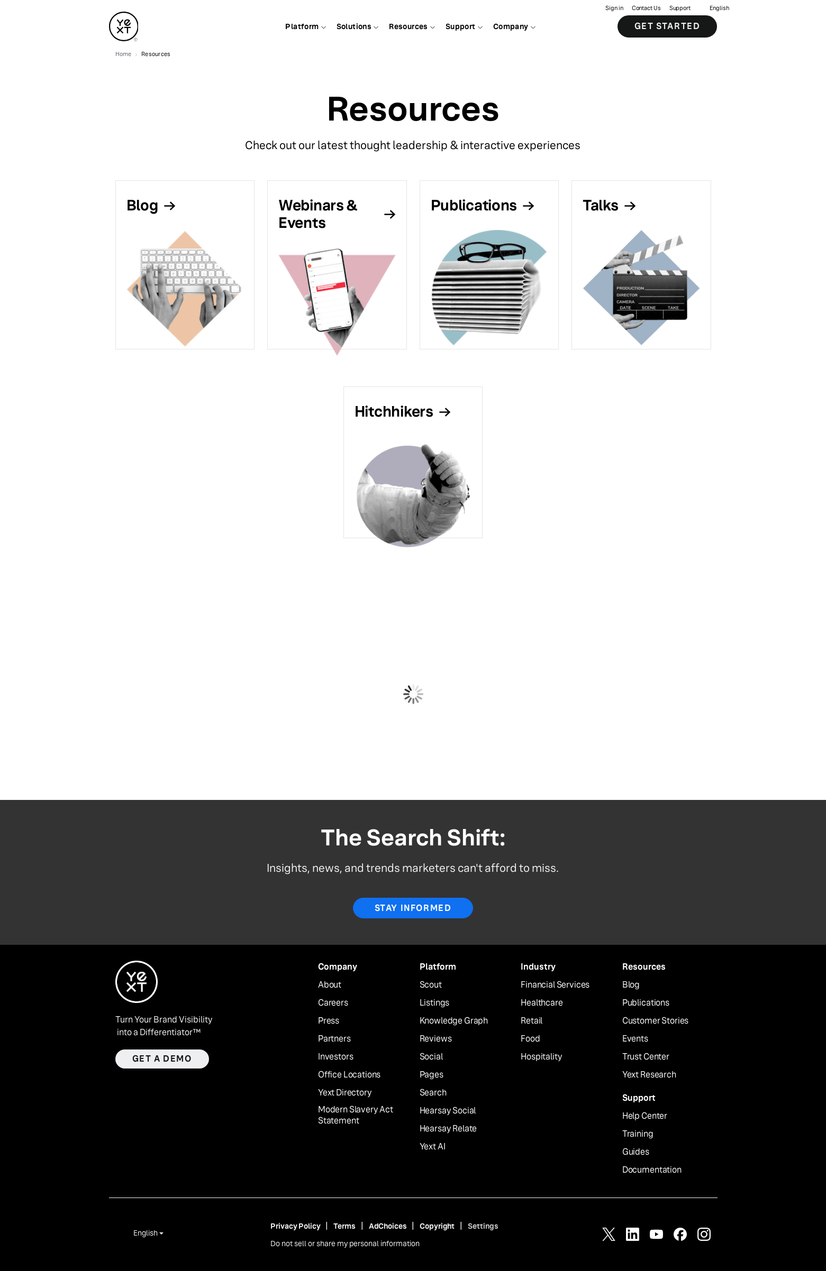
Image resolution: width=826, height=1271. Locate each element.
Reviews (436, 1039)
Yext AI (433, 1146)
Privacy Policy (295, 1226)
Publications (645, 1003)
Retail (531, 1021)
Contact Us (646, 8)
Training (637, 1134)
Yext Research (649, 1075)
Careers (333, 1003)
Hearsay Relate (448, 1128)
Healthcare (541, 1003)
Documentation (652, 1170)
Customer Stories (655, 1021)
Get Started (667, 26)
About (329, 985)
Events (635, 1039)
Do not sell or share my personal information (345, 1243)
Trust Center (645, 1057)
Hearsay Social (448, 1111)
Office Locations (349, 1075)
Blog (631, 985)
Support (680, 8)
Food (530, 1039)
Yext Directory (345, 1093)
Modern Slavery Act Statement (355, 1115)
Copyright (437, 1226)
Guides (635, 1152)
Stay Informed (413, 908)
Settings (483, 1226)
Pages (431, 1075)
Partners (334, 1039)
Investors (335, 1057)
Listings (435, 1003)
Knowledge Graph (454, 1021)
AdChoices (388, 1226)
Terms (344, 1226)
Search (433, 1093)
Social (431, 1057)
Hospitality (541, 1057)
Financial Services (555, 985)
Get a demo (162, 1058)
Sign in (614, 8)
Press (328, 1021)
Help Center (644, 1116)
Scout (431, 985)
